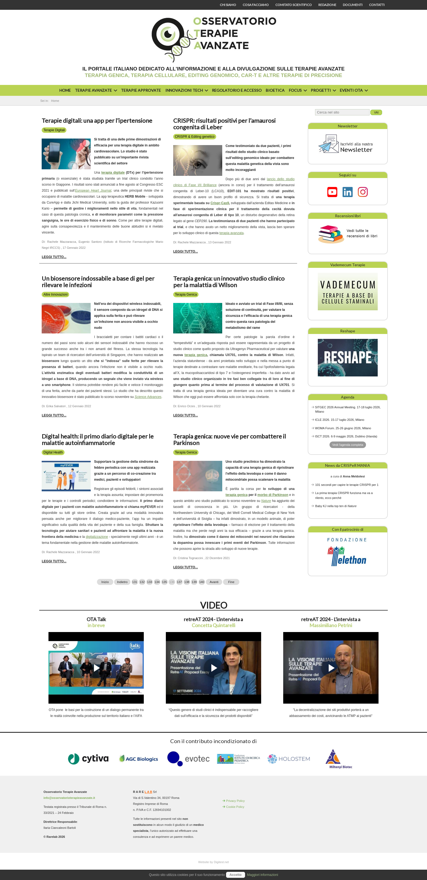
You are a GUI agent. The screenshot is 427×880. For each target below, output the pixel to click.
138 (186, 582)
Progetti (323, 90)
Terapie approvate (141, 90)
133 (149, 582)
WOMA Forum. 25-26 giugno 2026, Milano (343, 428)
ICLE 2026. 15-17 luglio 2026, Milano (339, 419)
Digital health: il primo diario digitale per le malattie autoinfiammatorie (98, 439)
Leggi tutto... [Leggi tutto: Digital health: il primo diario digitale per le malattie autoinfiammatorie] (54, 561)
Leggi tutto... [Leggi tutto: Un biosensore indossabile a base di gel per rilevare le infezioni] (54, 415)
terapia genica (195, 355)
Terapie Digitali (54, 130)
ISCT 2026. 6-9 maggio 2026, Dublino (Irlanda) (346, 436)
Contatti (377, 5)
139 (194, 582)
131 (134, 582)
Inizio (105, 582)
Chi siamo (228, 5)
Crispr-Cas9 (220, 203)
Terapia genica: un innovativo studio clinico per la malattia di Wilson (229, 282)
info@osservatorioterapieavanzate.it (69, 797)
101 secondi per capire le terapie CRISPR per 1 (347, 484)
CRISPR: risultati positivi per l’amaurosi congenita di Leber (224, 124)
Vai (376, 112)
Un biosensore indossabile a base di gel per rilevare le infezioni (98, 282)
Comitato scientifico (293, 5)
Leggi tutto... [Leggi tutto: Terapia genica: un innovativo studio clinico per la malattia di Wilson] (185, 415)
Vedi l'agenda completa (347, 444)
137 (179, 582)
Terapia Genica (186, 294)
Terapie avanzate (95, 90)
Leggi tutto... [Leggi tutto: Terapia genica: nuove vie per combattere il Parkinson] (185, 567)
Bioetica (275, 90)
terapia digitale (113, 172)
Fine (231, 582)
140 (201, 582)
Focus (297, 90)
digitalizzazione (97, 537)
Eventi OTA (353, 90)
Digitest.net (221, 862)
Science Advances (148, 397)
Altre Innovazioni (55, 294)
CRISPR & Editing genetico (194, 137)
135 (164, 582)
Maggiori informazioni (262, 875)
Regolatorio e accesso (237, 90)
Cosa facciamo (256, 5)
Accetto (236, 875)
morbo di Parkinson (272, 495)
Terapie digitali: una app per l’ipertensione (97, 120)
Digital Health (53, 452)
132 (142, 582)
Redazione (327, 5)
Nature (266, 501)
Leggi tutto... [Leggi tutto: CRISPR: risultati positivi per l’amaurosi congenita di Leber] (185, 251)
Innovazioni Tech (186, 90)
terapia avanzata (231, 233)
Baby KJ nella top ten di (336, 506)
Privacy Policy (235, 800)
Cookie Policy (235, 806)
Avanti (214, 582)
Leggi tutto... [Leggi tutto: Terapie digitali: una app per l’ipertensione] (54, 257)
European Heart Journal (93, 190)
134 (156, 582)
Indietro (122, 582)
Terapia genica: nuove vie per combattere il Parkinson (229, 439)
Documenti (352, 5)
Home (65, 90)
